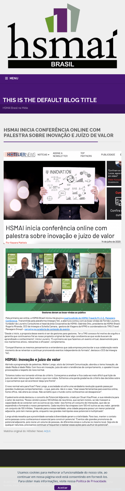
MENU (14, 78)
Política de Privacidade (91, 481)
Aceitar (62, 487)
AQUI (47, 431)
